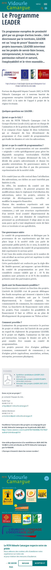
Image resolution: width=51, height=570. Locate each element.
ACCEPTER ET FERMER (40, 564)
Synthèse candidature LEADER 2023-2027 (30, 375)
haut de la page (45, 478)
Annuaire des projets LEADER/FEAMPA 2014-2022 (31, 380)
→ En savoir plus (11, 564)
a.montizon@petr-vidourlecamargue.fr (17, 416)
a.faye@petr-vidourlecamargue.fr (15, 406)
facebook (46, 8)
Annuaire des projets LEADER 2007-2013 (31, 383)
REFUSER (25, 563)
